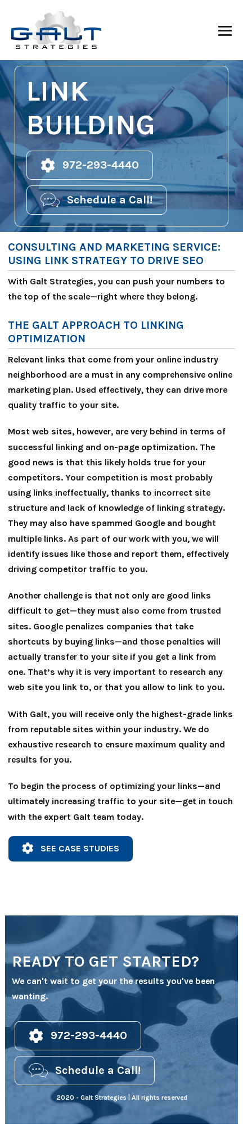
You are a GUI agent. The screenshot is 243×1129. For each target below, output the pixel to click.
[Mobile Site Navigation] (225, 31)
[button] (89, 165)
